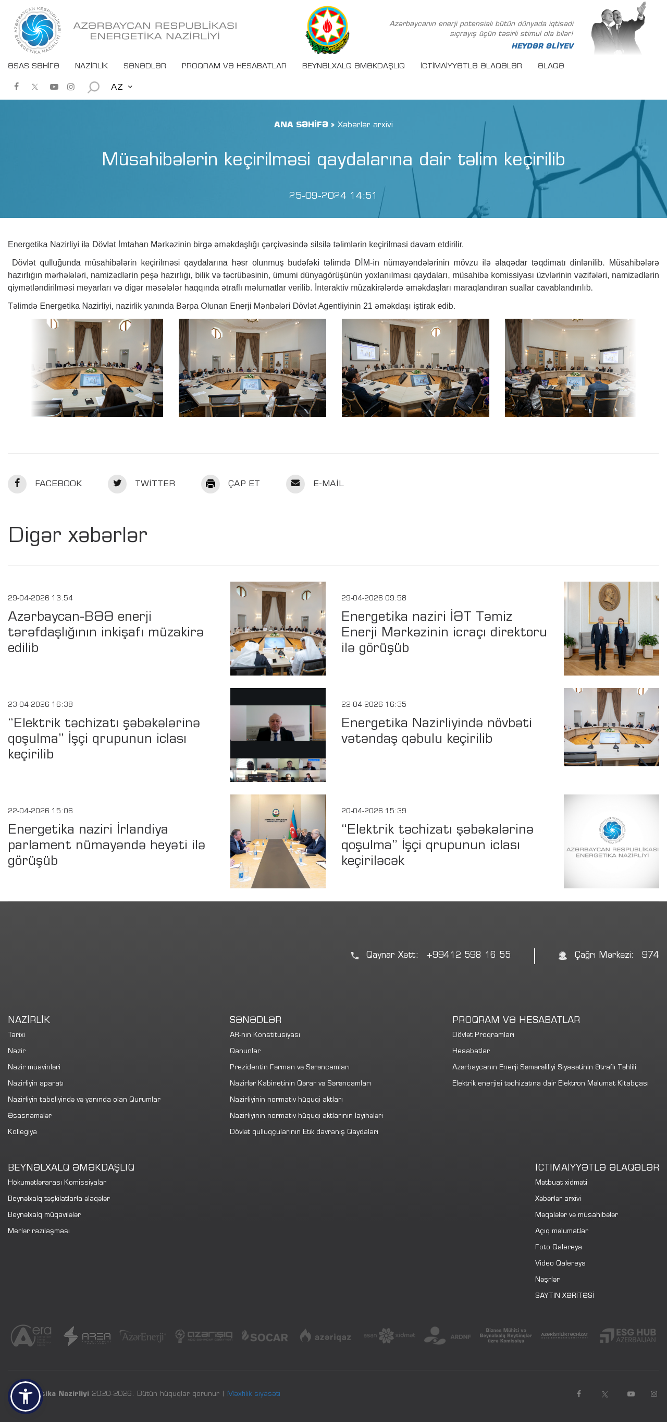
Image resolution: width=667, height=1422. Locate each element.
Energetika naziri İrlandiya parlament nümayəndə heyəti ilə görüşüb (106, 846)
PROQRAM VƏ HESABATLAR (234, 66)
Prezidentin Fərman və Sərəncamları (290, 1068)
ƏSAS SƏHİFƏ (33, 66)
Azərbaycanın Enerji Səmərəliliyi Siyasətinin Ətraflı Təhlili (544, 1068)
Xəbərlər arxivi (558, 1199)
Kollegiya (22, 1132)
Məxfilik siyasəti (253, 1394)
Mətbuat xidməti (561, 1183)
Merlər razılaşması (39, 1231)
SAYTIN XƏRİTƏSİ (564, 1296)
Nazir (17, 1052)
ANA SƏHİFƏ (301, 125)
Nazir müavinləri (34, 1068)
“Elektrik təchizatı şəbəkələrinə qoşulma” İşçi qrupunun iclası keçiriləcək (437, 846)
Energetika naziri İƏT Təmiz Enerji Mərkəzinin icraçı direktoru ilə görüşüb (444, 633)
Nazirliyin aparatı (36, 1084)
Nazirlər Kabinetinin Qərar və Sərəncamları (300, 1084)
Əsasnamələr (30, 1116)
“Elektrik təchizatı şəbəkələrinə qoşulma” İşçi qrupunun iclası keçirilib (104, 740)
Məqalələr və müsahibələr (576, 1215)
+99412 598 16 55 (469, 955)
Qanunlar (245, 1052)
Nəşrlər (547, 1280)
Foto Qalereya (558, 1248)
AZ (117, 87)
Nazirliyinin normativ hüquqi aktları (286, 1100)
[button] (25, 1396)
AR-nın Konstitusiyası (265, 1035)
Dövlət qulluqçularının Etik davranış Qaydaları (304, 1132)
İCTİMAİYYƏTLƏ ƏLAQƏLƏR (471, 66)
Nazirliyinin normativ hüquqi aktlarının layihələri (306, 1116)
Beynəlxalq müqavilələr (44, 1215)
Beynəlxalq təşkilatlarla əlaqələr (59, 1199)
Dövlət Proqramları (483, 1035)
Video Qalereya (560, 1264)
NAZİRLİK (91, 66)
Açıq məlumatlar (561, 1231)
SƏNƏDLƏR (144, 66)
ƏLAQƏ (551, 66)
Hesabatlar (471, 1052)
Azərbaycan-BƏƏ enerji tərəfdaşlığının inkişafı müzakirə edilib (106, 633)
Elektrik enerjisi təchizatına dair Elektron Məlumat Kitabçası (550, 1084)
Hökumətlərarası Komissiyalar (57, 1183)
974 (650, 955)
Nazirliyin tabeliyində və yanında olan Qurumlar (84, 1100)
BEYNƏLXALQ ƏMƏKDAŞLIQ (353, 66)
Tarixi (16, 1035)
